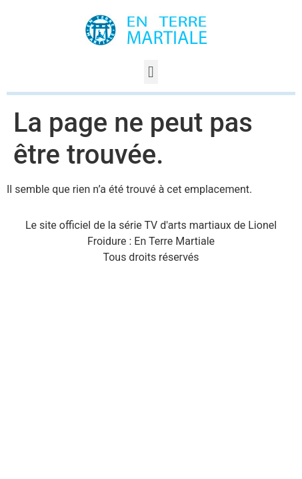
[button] (151, 72)
